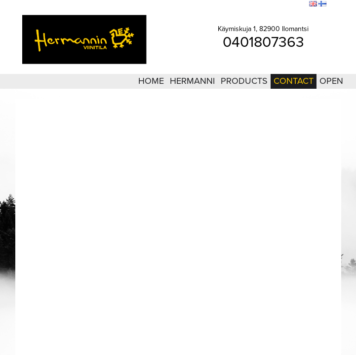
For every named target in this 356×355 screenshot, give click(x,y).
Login (246, 4)
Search (295, 4)
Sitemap (270, 4)
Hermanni (192, 80)
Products (244, 80)
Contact (294, 80)
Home (151, 80)
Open (331, 80)
